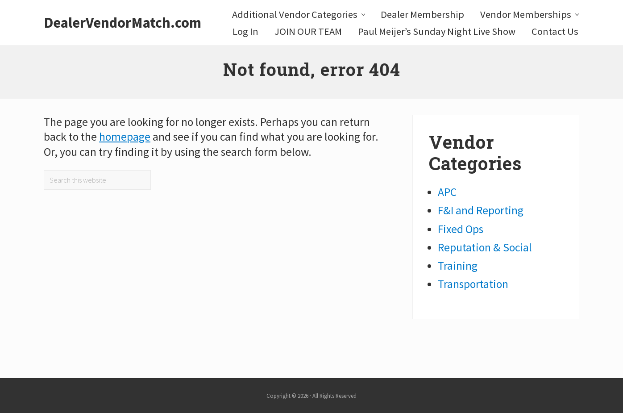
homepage (124, 136)
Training (458, 266)
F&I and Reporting (480, 210)
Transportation (473, 284)
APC (447, 192)
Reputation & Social (485, 247)
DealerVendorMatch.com (122, 22)
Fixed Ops (460, 229)
